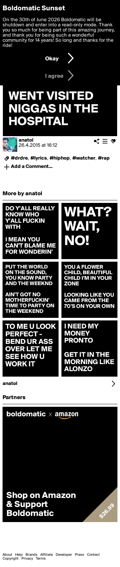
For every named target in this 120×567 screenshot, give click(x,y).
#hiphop (60, 158)
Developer (64, 555)
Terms (41, 559)
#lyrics (38, 158)
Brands (31, 555)
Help (19, 555)
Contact (93, 555)
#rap (104, 158)
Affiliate (46, 555)
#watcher (83, 158)
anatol (26, 140)
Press (79, 555)
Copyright (11, 559)
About (7, 555)
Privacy (27, 559)
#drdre (19, 158)
